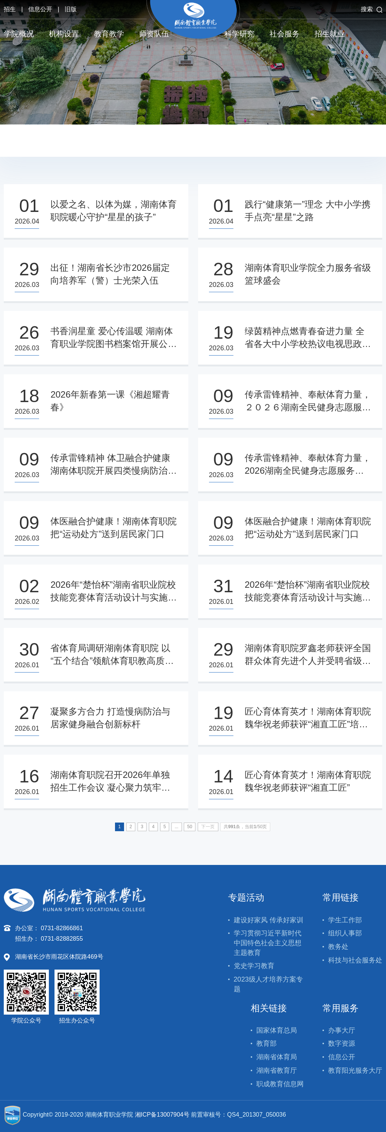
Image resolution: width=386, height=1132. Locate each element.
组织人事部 (345, 933)
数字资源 (341, 1043)
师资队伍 (154, 34)
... (177, 826)
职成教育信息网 (280, 1084)
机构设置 (64, 34)
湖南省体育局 (276, 1057)
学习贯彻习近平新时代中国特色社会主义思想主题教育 (267, 942)
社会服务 (284, 34)
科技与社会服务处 (355, 960)
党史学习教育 (254, 966)
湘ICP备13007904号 (162, 1114)
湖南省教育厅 (276, 1070)
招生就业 (330, 34)
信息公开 (40, 9)
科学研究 (239, 34)
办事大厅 (341, 1030)
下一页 (208, 826)
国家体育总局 (276, 1030)
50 (189, 826)
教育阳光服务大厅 (355, 1070)
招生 (10, 9)
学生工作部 (345, 920)
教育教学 (109, 34)
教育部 (266, 1043)
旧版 (71, 9)
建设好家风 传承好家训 (268, 920)
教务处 (338, 946)
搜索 (371, 9)
